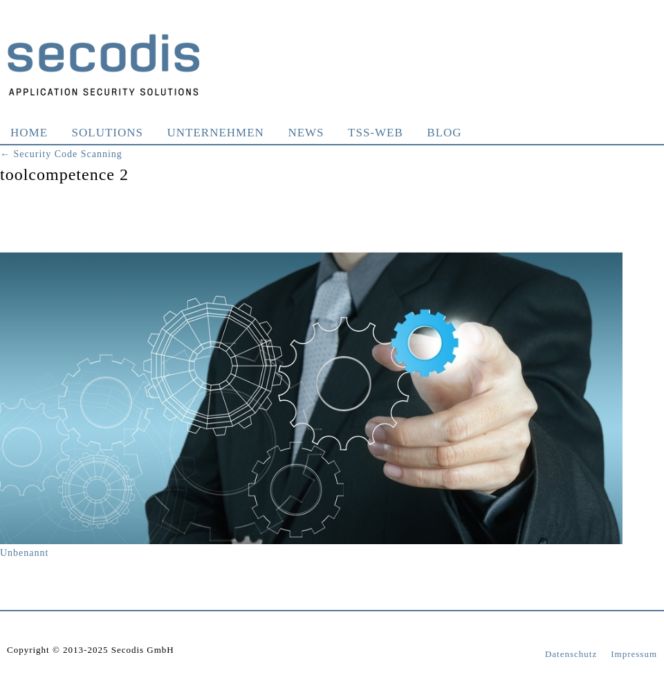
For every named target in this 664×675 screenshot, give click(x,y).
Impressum (634, 654)
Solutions (107, 132)
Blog (444, 132)
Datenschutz (571, 654)
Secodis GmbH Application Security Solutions (104, 64)
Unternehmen (215, 132)
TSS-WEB (375, 132)
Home (29, 132)
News (306, 132)
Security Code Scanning (61, 154)
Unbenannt (24, 553)
